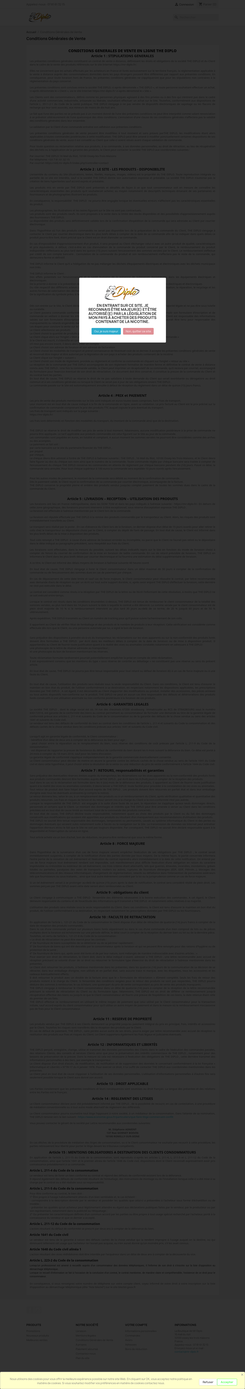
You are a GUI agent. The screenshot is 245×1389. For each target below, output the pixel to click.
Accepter (227, 1382)
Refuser (208, 1382)
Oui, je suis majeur (106, 331)
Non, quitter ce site (138, 331)
